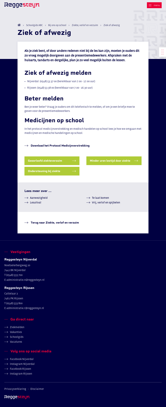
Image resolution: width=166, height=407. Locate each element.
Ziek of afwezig (111, 25)
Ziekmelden (17, 327)
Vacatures (16, 341)
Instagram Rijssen (21, 373)
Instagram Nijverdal (22, 363)
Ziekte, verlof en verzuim (85, 25)
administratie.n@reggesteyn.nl (25, 279)
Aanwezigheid (39, 197)
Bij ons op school (57, 25)
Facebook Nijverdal (22, 359)
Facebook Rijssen (20, 368)
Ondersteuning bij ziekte (44, 171)
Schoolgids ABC (34, 25)
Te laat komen (100, 197)
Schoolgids (16, 336)
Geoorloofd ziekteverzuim (45, 160)
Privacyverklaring (15, 388)
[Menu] (154, 5)
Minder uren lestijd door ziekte (110, 160)
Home (19, 25)
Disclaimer (37, 388)
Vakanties (16, 331)
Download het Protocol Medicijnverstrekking (60, 145)
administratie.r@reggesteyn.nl (25, 308)
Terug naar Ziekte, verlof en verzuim (54, 222)
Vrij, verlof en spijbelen (106, 202)
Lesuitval (35, 202)
